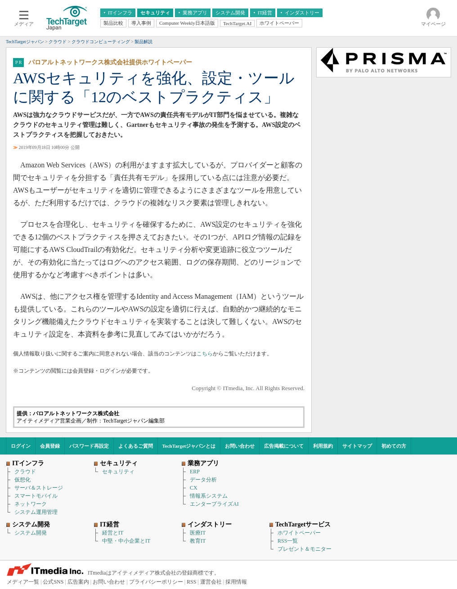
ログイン (21, 446)
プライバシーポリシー (156, 582)
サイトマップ (357, 446)
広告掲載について (284, 446)
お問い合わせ (240, 446)
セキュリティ (118, 471)
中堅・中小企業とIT (126, 541)
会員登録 (50, 446)
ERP (195, 471)
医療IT (198, 533)
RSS (191, 582)
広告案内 (78, 582)
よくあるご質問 (135, 446)
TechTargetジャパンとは (189, 446)
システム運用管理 (36, 512)
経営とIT (112, 533)
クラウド (25, 471)
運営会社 (211, 582)
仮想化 (22, 480)
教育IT (198, 541)
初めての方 (393, 446)
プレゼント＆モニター (305, 549)
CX (193, 488)
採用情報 (236, 582)
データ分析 (203, 480)
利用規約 (323, 446)
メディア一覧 (23, 582)
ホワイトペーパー (299, 533)
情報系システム (209, 496)
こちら (205, 354)
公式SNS (53, 582)
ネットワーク (30, 504)
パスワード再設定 (89, 446)
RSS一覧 (288, 541)
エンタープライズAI (214, 504)
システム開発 (30, 533)
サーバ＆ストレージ (38, 488)
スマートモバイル (36, 496)
